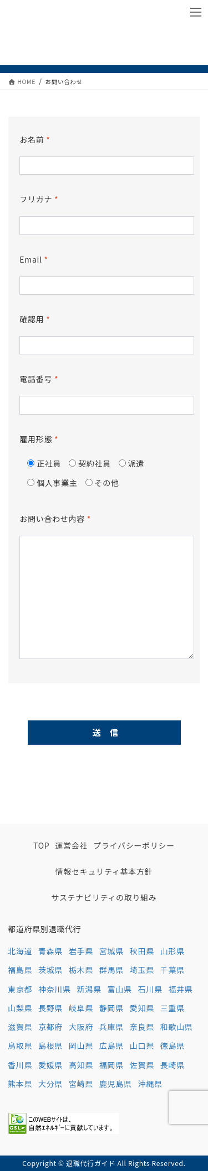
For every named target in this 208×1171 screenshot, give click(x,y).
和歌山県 (176, 1026)
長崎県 (172, 1064)
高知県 (81, 1064)
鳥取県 (20, 1045)
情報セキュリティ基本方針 (104, 871)
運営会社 (71, 845)
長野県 (50, 1007)
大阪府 (81, 1026)
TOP (41, 845)
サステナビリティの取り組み (104, 897)
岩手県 (81, 950)
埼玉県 (142, 969)
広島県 (111, 1045)
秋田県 (142, 950)
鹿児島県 (115, 1083)
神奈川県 (54, 989)
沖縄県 (150, 1083)
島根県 (50, 1045)
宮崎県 (81, 1083)
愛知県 (142, 1007)
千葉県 (172, 969)
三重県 (172, 1007)
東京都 (20, 989)
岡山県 (81, 1045)
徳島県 (172, 1045)
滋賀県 (20, 1026)
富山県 (120, 989)
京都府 (50, 1026)
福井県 (180, 989)
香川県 (20, 1064)
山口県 (142, 1045)
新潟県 (89, 989)
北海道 (20, 950)
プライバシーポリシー (134, 845)
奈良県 (142, 1026)
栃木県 (81, 969)
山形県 (172, 950)
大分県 (50, 1083)
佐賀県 (142, 1064)
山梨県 (20, 1007)
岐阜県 (81, 1007)
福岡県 (111, 1064)
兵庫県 (111, 1026)
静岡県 (111, 1007)
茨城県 (50, 969)
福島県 (20, 969)
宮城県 (111, 950)
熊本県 (20, 1083)
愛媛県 (50, 1064)
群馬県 (111, 969)
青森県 (50, 950)
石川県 (150, 989)
